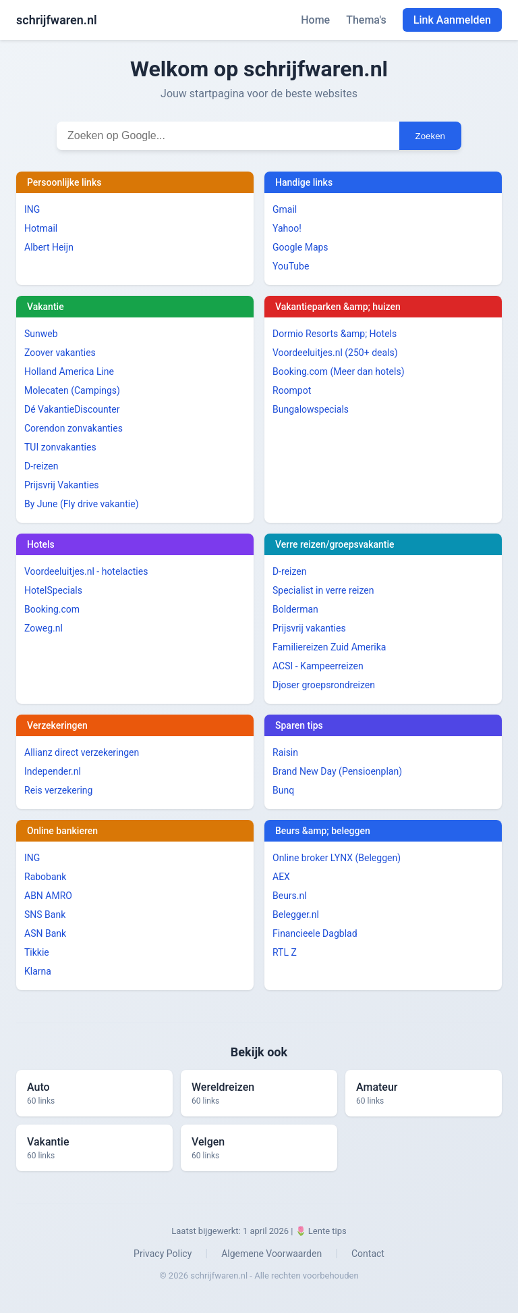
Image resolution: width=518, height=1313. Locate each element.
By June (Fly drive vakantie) (81, 503)
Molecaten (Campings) (72, 390)
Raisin (285, 752)
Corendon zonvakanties (73, 428)
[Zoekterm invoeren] (228, 136)
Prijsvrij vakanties (309, 628)
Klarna (37, 971)
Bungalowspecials (310, 409)
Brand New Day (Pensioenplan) (337, 771)
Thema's (366, 20)
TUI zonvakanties (60, 447)
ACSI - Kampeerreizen (318, 666)
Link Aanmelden (452, 20)
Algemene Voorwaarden (271, 1253)
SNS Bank (44, 914)
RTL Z (284, 952)
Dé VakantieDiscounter (71, 409)
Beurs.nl (289, 895)
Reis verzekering (58, 790)
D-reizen (41, 466)
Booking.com (52, 609)
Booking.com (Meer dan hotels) (338, 371)
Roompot (291, 390)
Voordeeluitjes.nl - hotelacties (86, 571)
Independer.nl (52, 771)
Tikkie (36, 952)
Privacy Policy (163, 1253)
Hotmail (40, 228)
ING (32, 209)
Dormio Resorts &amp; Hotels (334, 333)
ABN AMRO (48, 895)
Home (315, 20)
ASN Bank (45, 933)
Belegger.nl (295, 914)
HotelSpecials (53, 590)
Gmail (284, 209)
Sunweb (41, 333)
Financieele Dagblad (314, 933)
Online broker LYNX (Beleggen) (336, 857)
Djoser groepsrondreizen (323, 684)
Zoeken (430, 136)
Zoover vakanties (60, 352)
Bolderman (295, 609)
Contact (367, 1253)
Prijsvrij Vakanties (61, 485)
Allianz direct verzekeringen (81, 752)
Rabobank (45, 876)
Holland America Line (69, 371)
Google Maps (300, 247)
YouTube (290, 266)
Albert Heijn (49, 247)
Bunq (283, 790)
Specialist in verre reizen (323, 590)
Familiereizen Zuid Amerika (329, 647)
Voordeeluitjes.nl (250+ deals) (335, 352)
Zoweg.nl (43, 628)
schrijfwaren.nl (56, 20)
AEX (281, 876)
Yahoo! (286, 228)
